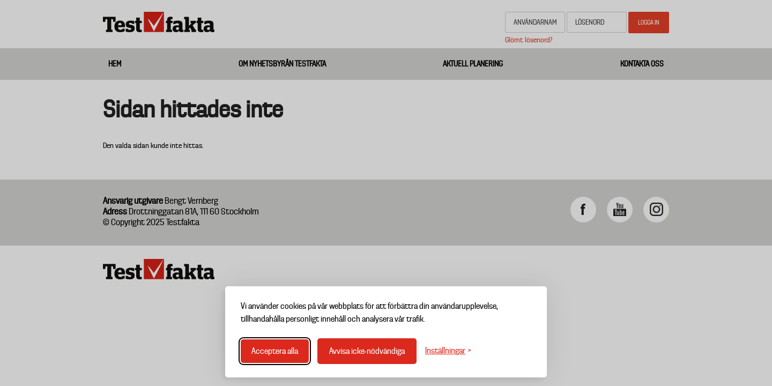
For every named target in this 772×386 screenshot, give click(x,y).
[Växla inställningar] (448, 351)
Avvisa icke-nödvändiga (367, 351)
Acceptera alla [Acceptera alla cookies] (274, 351)
